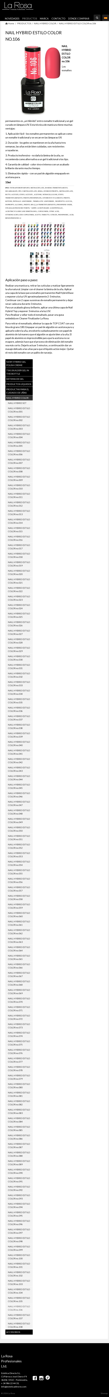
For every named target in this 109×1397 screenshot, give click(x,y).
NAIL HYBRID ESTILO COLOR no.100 (19, 1257)
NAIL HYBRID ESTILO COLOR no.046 (19, 795)
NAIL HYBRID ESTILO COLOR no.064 (19, 949)
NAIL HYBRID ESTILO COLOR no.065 (19, 957)
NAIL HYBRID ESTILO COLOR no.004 (19, 435)
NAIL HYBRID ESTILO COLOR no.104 (19, 1291)
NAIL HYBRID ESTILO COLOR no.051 (19, 838)
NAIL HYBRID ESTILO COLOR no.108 (19, 1325)
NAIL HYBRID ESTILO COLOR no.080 (19, 1086)
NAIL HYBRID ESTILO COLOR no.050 (19, 829)
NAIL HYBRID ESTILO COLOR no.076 (19, 1051)
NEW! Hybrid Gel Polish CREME (16, 363)
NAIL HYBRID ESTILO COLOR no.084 (19, 1120)
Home (9, 23)
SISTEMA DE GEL (15, 379)
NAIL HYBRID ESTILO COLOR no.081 (19, 1094)
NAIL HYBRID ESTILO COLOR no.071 (19, 1009)
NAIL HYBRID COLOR (45, 23)
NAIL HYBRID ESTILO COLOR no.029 (19, 649)
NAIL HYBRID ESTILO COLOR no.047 (19, 803)
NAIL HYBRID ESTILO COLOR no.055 (19, 872)
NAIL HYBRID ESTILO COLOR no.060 (19, 915)
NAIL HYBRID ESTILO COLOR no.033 (19, 684)
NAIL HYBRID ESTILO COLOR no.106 (77, 23)
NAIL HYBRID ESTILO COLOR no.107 (19, 1317)
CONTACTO (58, 18)
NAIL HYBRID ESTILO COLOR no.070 (19, 1000)
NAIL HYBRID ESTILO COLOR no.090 (19, 1171)
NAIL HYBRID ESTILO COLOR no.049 (19, 820)
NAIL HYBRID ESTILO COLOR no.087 (19, 1145)
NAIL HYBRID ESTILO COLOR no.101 (19, 1265)
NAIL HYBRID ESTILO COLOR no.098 (19, 1240)
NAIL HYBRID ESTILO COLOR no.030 (19, 658)
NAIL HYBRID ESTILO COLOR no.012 (19, 504)
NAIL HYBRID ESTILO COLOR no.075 (19, 1043)
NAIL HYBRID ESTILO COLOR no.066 (19, 966)
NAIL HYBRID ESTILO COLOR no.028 (19, 641)
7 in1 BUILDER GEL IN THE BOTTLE (17, 372)
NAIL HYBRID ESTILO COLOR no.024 (19, 607)
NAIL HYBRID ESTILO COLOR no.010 (19, 487)
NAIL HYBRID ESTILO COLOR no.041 (19, 752)
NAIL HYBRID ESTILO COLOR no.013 (19, 512)
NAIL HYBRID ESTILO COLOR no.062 (19, 932)
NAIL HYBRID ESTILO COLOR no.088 (19, 1154)
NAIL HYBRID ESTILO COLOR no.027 (19, 632)
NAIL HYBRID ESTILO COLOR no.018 (19, 555)
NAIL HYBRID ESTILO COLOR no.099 (19, 1248)
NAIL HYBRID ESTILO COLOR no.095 (19, 1214)
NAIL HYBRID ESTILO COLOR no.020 (19, 572)
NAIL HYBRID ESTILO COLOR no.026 (19, 624)
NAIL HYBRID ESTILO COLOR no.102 (19, 1274)
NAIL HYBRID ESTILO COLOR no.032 (19, 675)
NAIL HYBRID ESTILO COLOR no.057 (19, 889)
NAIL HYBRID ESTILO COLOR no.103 (19, 1282)
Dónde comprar (78, 18)
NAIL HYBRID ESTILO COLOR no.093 (19, 1197)
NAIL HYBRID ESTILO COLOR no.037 (19, 718)
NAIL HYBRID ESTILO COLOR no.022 (19, 589)
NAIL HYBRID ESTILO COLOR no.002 (19, 418)
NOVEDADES (12, 18)
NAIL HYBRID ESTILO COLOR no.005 (19, 444)
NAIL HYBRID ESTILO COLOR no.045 (19, 786)
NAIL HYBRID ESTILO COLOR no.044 (19, 778)
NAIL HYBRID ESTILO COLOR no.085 (19, 1128)
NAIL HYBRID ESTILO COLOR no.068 (19, 983)
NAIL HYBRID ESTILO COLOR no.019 (19, 564)
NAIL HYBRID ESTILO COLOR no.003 (19, 427)
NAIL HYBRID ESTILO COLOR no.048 (19, 812)
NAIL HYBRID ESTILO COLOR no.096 (19, 1222)
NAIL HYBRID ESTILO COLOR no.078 (19, 1068)
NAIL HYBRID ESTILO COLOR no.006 (19, 453)
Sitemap (104, 1393)
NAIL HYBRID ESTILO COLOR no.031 (19, 666)
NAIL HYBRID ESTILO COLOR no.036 (19, 709)
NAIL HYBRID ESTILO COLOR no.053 (19, 855)
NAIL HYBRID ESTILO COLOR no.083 (19, 1111)
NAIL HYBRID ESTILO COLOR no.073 (19, 1026)
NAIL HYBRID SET (17, 403)
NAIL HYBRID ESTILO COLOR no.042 (19, 761)
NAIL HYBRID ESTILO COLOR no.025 (19, 615)
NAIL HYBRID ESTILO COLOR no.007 (19, 461)
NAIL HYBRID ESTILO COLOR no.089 (19, 1163)
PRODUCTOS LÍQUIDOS (18, 384)
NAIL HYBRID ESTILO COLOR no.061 (19, 923)
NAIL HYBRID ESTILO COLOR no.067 (19, 974)
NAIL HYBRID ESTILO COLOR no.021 (19, 581)
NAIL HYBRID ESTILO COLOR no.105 (19, 1299)
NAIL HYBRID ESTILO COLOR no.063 (19, 940)
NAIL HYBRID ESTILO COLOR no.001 (19, 410)
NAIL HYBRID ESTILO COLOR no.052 (19, 846)
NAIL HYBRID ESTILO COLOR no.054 (19, 863)
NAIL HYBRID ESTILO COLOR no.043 (19, 769)
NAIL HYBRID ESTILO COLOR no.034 (19, 692)
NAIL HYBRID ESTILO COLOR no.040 (19, 743)
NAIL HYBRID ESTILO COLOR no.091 (19, 1180)
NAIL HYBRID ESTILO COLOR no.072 (19, 1017)
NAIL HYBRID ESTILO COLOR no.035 (19, 701)
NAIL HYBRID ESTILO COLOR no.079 (19, 1077)
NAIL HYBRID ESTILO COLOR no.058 (19, 897)
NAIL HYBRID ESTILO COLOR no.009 (19, 478)
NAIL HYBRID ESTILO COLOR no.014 (19, 521)
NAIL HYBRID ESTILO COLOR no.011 (19, 495)
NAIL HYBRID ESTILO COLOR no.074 (19, 1034)
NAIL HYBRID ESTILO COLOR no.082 (19, 1103)
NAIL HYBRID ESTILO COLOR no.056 (19, 880)
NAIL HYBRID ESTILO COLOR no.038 (19, 726)
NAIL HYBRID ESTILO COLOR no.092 (19, 1188)
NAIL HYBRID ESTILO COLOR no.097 (19, 1231)
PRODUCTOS (29, 18)
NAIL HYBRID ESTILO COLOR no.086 (19, 1137)
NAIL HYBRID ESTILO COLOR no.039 (19, 735)
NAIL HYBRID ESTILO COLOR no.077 (19, 1060)
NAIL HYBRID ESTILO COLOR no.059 (19, 906)
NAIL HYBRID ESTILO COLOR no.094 (19, 1205)
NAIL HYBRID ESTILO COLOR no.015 (19, 530)
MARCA (44, 18)
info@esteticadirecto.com (13, 1386)
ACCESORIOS (13, 1332)
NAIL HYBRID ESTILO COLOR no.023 (19, 598)
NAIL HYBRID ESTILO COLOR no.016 (19, 538)
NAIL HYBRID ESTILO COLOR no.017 (19, 547)
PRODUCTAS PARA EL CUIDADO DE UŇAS (17, 391)
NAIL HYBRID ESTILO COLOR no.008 (19, 470)
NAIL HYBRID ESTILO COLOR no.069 (19, 992)
